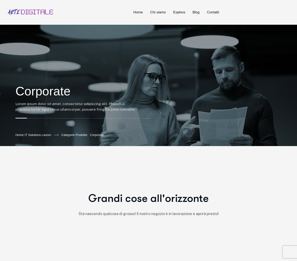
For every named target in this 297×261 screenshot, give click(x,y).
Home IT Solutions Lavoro (37, 135)
